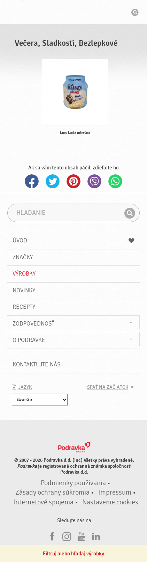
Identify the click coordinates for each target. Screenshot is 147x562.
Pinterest (73, 181)
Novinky (24, 290)
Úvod (73, 240)
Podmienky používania (73, 483)
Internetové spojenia (43, 502)
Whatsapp (115, 181)
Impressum (114, 492)
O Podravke (29, 340)
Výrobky (24, 273)
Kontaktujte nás (36, 364)
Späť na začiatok (107, 387)
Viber (94, 181)
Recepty (24, 307)
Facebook (32, 181)
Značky (23, 257)
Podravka (73, 13)
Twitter (53, 181)
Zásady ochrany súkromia (52, 492)
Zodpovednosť (33, 323)
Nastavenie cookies (110, 502)
